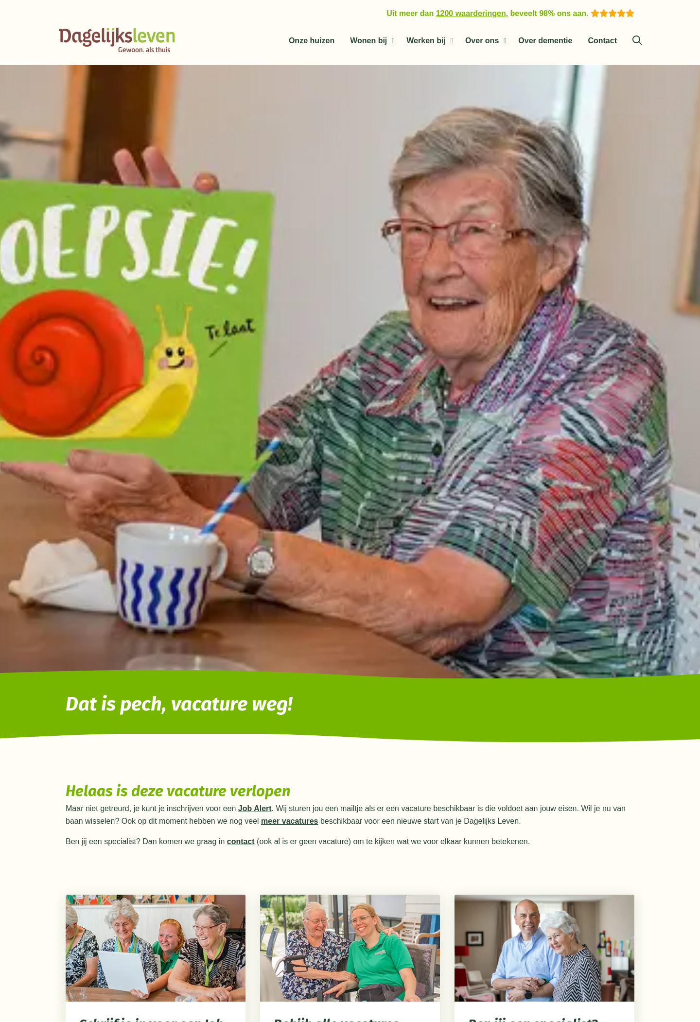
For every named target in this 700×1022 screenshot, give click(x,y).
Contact (602, 40)
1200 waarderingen (471, 13)
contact (241, 843)
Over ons (482, 40)
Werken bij (426, 40)
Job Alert (255, 810)
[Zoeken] (637, 41)
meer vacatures (289, 823)
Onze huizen (311, 40)
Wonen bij (368, 40)
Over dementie (545, 40)
